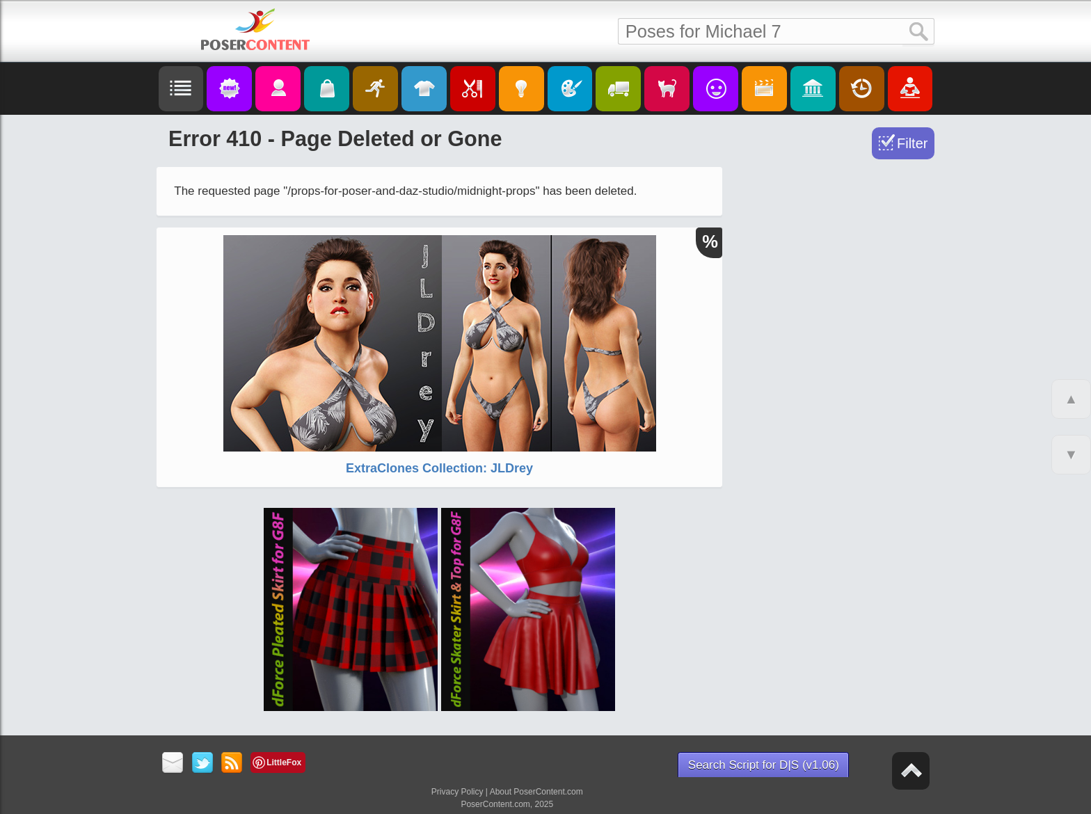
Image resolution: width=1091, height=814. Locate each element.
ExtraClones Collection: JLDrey (439, 468)
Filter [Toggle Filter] (912, 143)
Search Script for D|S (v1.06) (763, 765)
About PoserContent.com (536, 792)
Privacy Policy (457, 792)
